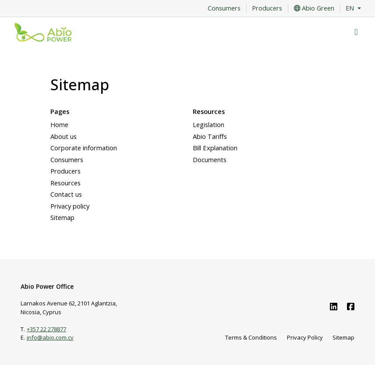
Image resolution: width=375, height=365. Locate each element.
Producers (267, 8)
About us (63, 136)
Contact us (66, 194)
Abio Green (314, 8)
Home (59, 124)
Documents (209, 159)
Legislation (208, 124)
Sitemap (62, 217)
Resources (65, 182)
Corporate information (83, 147)
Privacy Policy (305, 337)
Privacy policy (69, 206)
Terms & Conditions (251, 337)
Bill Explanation (215, 147)
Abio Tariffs (210, 136)
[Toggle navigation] (356, 32)
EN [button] (351, 8)
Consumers (224, 8)
